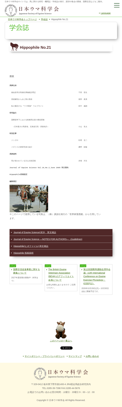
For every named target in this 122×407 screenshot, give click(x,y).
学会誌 (44, 19)
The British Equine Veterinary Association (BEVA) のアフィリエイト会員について (61, 274)
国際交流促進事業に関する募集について (26, 271)
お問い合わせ (92, 356)
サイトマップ (75, 356)
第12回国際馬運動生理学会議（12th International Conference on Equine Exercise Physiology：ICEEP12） (96, 276)
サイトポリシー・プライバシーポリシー (45, 356)
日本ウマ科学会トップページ (22, 19)
